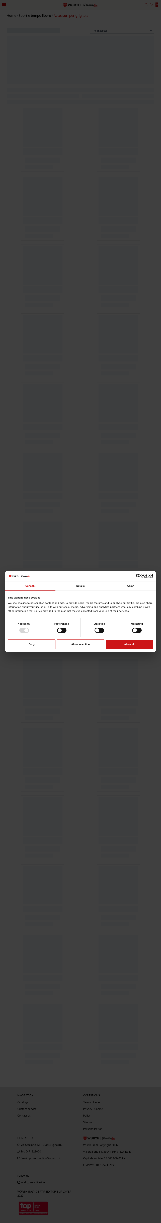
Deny (32, 644)
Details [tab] (80, 585)
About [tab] (130, 585)
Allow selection (80, 644)
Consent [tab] (30, 585)
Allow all (129, 644)
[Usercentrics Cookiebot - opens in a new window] (138, 576)
